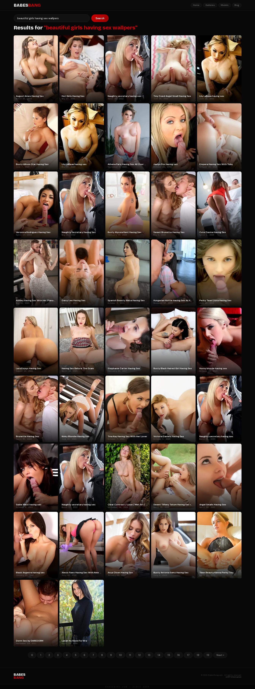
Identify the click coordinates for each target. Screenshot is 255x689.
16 (178, 655)
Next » (220, 655)
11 (130, 655)
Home (196, 5)
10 (120, 655)
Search (100, 18)
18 (198, 655)
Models (224, 5)
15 (168, 655)
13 (149, 655)
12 (139, 655)
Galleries (210, 5)
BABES (27, 5)
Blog (236, 5)
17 (188, 655)
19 (208, 655)
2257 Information (234, 677)
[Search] (52, 18)
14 (159, 655)
